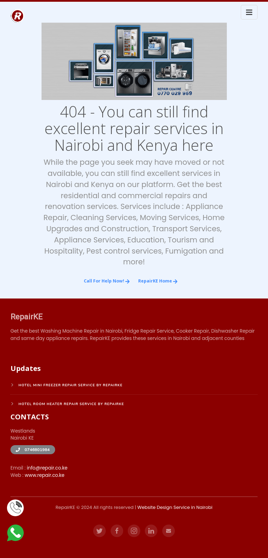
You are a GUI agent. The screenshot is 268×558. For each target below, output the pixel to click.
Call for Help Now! (107, 281)
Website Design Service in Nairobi (174, 507)
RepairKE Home (158, 281)
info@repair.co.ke (47, 468)
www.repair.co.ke (45, 475)
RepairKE (26, 316)
